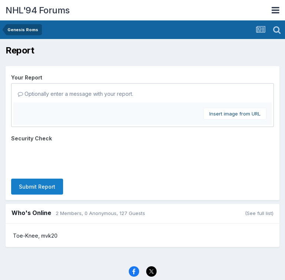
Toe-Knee (25, 235)
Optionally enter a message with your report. (75, 94)
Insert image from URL (235, 114)
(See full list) (259, 213)
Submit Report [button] (37, 186)
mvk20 (49, 235)
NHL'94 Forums (38, 10)
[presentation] (67, 158)
